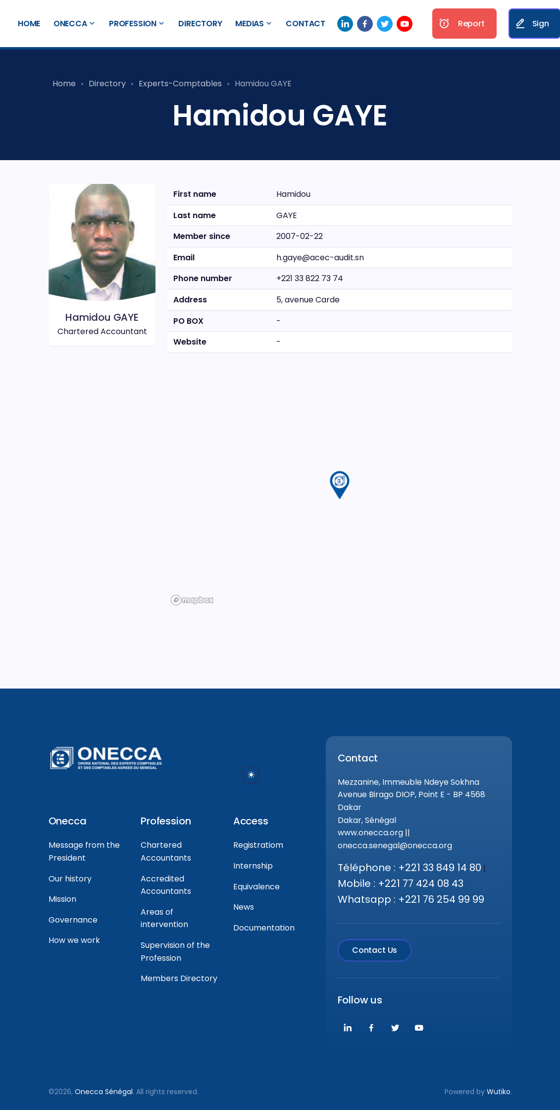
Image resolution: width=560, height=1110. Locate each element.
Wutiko (498, 1092)
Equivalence (256, 886)
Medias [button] (249, 23)
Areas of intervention (164, 918)
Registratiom (258, 845)
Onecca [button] (70, 23)
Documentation (264, 928)
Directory (200, 23)
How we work (74, 940)
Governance (73, 920)
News (243, 907)
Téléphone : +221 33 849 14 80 (409, 868)
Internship (253, 866)
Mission (62, 899)
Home (29, 23)
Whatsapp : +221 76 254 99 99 (411, 899)
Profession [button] (132, 23)
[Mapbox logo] (192, 600)
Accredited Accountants (166, 885)
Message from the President (84, 851)
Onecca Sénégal (104, 1092)
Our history (70, 878)
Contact (305, 23)
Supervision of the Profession (175, 951)
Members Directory (179, 978)
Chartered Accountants (166, 851)
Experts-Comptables (180, 83)
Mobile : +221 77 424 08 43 (400, 883)
